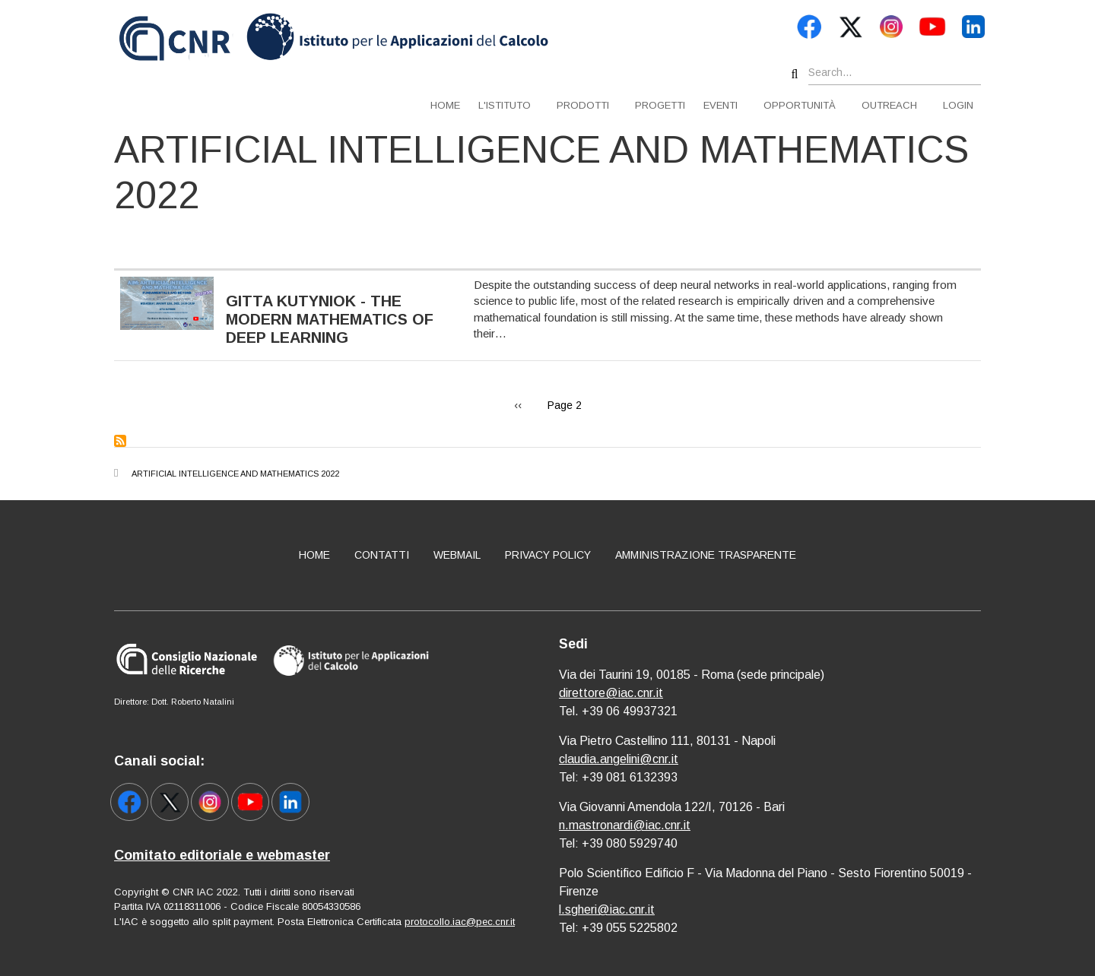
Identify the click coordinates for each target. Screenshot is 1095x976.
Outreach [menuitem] (889, 105)
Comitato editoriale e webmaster (222, 855)
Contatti (381, 555)
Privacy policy (548, 555)
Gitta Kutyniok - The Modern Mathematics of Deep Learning (329, 319)
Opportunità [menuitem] (799, 105)
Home (314, 555)
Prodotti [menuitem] (583, 105)
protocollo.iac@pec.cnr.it (460, 921)
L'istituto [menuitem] (504, 105)
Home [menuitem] (445, 105)
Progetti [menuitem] (660, 105)
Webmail (457, 555)
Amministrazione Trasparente (705, 555)
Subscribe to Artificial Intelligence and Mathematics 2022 (120, 441)
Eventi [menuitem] (720, 105)
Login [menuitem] (958, 105)
